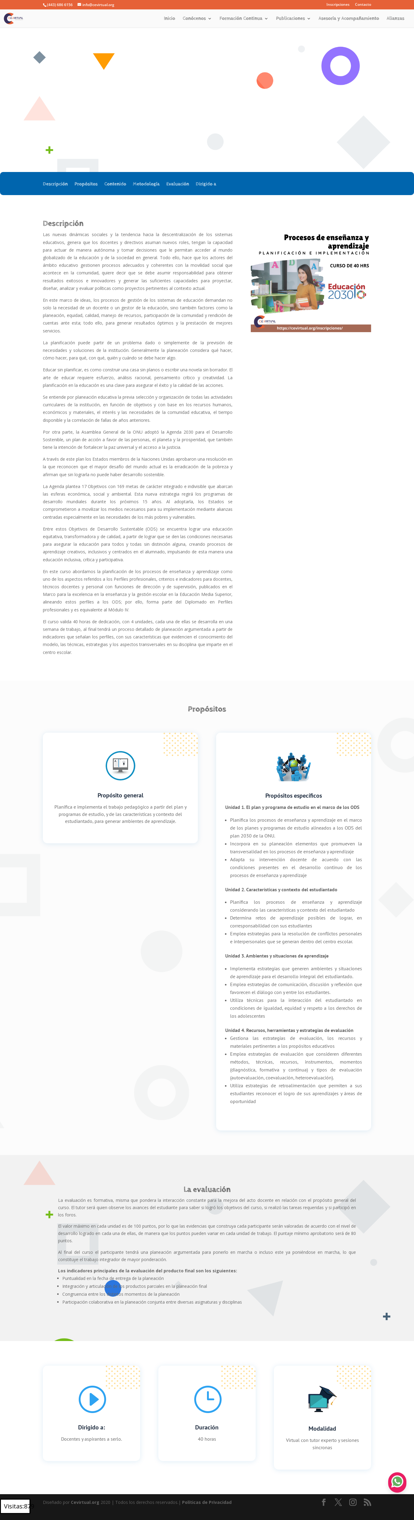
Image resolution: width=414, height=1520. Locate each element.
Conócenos (194, 18)
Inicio (169, 18)
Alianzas (395, 18)
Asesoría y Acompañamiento (349, 18)
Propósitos (86, 184)
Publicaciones (290, 18)
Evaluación (177, 184)
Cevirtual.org (85, 1502)
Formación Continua (240, 18)
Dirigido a (206, 184)
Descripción (55, 184)
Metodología (146, 184)
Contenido (115, 184)
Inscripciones (338, 5)
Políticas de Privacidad (207, 1502)
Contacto (363, 5)
